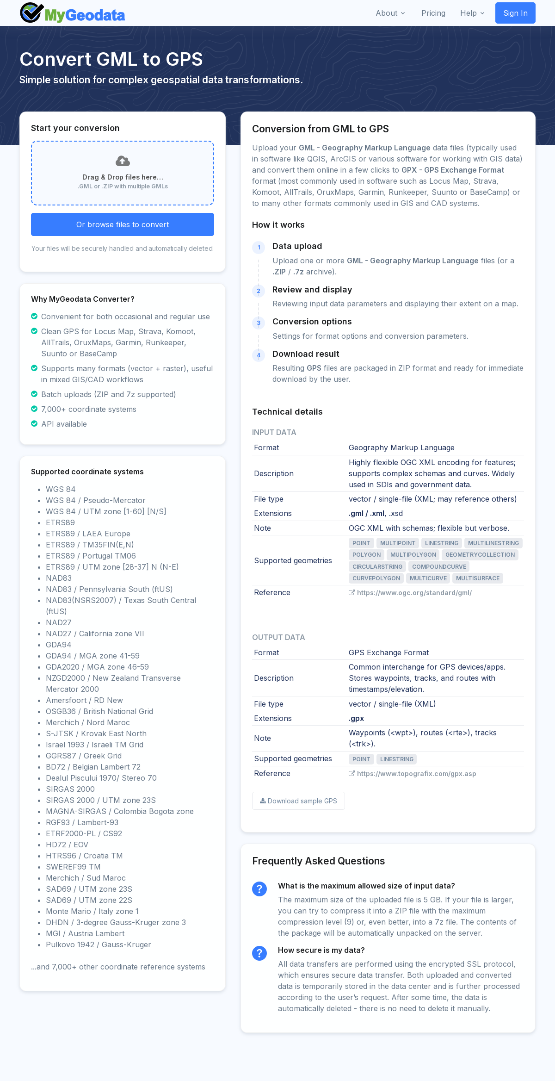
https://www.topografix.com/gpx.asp (412, 773)
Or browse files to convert (122, 224)
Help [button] (468, 13)
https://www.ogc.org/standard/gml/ (410, 592)
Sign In (515, 13)
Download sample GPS (298, 801)
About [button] (386, 13)
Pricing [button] (433, 13)
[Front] (73, 13)
